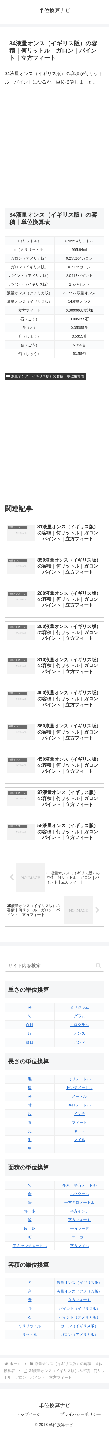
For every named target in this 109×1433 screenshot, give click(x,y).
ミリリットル (29, 1326)
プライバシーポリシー (80, 1414)
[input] (54, 966)
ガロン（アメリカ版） (79, 1334)
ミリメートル (79, 1079)
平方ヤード (79, 1228)
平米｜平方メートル (79, 1185)
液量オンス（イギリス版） (79, 1282)
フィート (79, 1122)
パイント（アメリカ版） (79, 1317)
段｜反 (29, 1228)
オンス (79, 1033)
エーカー (79, 1237)
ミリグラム (79, 1007)
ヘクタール (79, 1194)
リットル (29, 1334)
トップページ (28, 1414)
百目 (29, 1025)
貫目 (29, 1042)
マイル (79, 1140)
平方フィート (79, 1220)
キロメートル (79, 1105)
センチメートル (79, 1088)
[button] (98, 965)
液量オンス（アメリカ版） (79, 1291)
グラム (79, 1016)
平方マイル (79, 1246)
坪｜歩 (29, 1211)
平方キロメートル (79, 1202)
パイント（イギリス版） (79, 1308)
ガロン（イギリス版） (79, 1326)
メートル (79, 1096)
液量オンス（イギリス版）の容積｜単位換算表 (45, 376)
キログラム (79, 1025)
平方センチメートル (30, 1246)
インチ (79, 1114)
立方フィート (79, 1300)
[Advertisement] (54, 147)
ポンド (79, 1042)
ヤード (79, 1131)
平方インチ (79, 1211)
